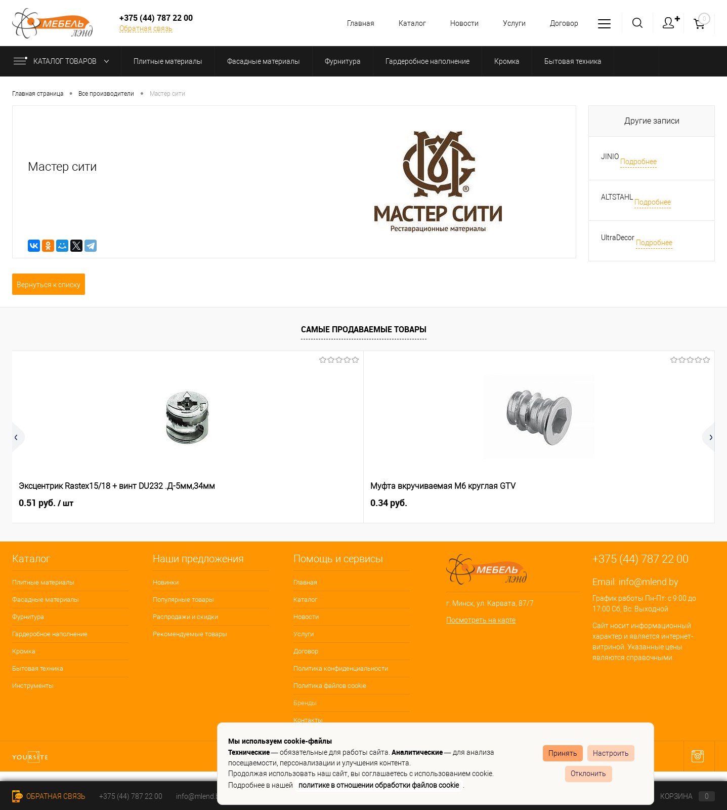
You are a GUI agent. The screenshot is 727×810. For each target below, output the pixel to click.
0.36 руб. (573, 503)
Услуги (511, 23)
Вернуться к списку (48, 285)
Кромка (23, 651)
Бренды (305, 703)
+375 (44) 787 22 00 (130, 796)
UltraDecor (617, 238)
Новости (460, 23)
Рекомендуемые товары (190, 634)
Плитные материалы (43, 582)
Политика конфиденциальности (340, 668)
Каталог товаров (63, 61)
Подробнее (638, 162)
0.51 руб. (46, 503)
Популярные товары (183, 599)
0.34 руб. (212, 502)
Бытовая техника (37, 668)
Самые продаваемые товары (363, 329)
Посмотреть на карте (481, 620)
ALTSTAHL (617, 197)
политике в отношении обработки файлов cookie (378, 785)
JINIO (610, 156)
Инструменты (33, 685)
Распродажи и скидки (185, 617)
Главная (353, 23)
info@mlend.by (648, 581)
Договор (562, 23)
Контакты (308, 720)
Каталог (406, 23)
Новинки (166, 582)
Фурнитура (28, 617)
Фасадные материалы (45, 599)
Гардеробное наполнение (50, 634)
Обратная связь (146, 28)
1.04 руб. (397, 503)
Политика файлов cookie (329, 685)
